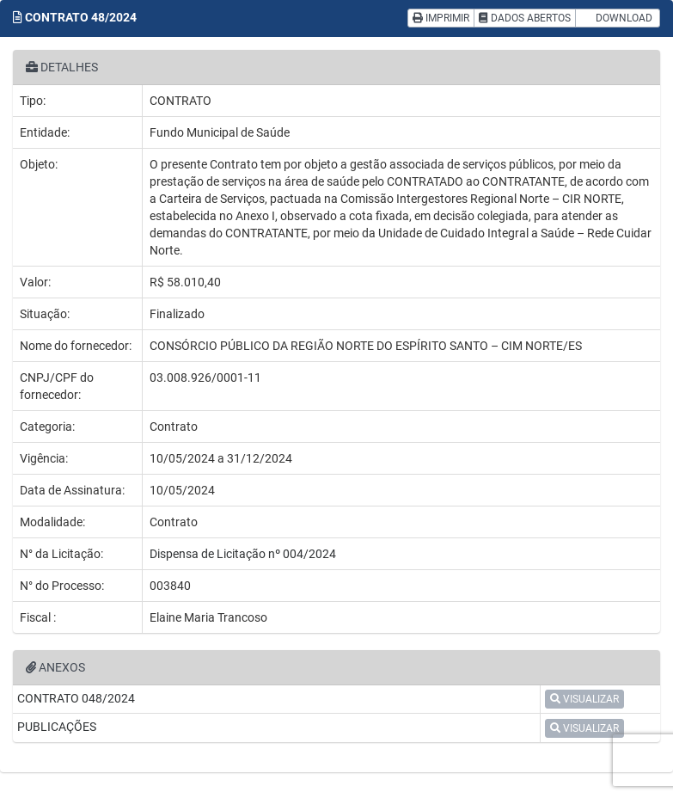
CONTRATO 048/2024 (76, 698)
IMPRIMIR (441, 18)
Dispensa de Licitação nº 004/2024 (243, 554)
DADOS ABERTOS (525, 18)
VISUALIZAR (584, 699)
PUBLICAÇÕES (56, 727)
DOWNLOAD (617, 18)
